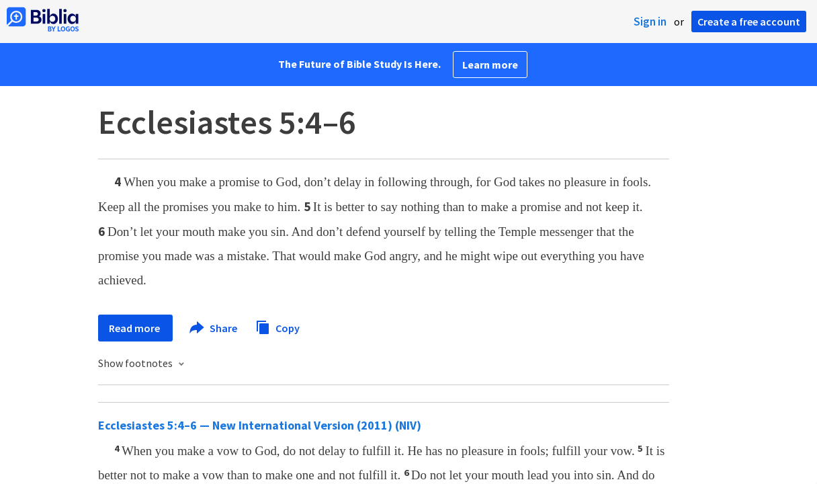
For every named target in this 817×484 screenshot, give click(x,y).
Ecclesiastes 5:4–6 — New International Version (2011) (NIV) (259, 425)
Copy (277, 326)
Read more (135, 328)
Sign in (650, 21)
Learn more (490, 64)
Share (214, 328)
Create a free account (748, 21)
